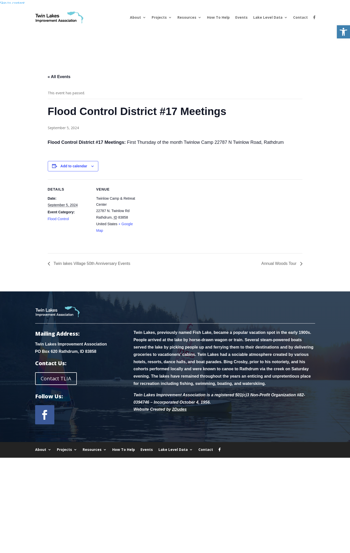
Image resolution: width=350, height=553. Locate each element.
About (135, 17)
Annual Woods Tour (279, 263)
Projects (159, 17)
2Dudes (179, 409)
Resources (186, 17)
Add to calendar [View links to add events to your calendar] (73, 166)
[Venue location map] (171, 214)
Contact (300, 17)
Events (241, 17)
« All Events (59, 77)
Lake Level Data (268, 17)
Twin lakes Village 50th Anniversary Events (91, 263)
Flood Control (58, 219)
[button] (343, 31)
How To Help (218, 17)
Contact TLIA (56, 378)
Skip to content (12, 3)
